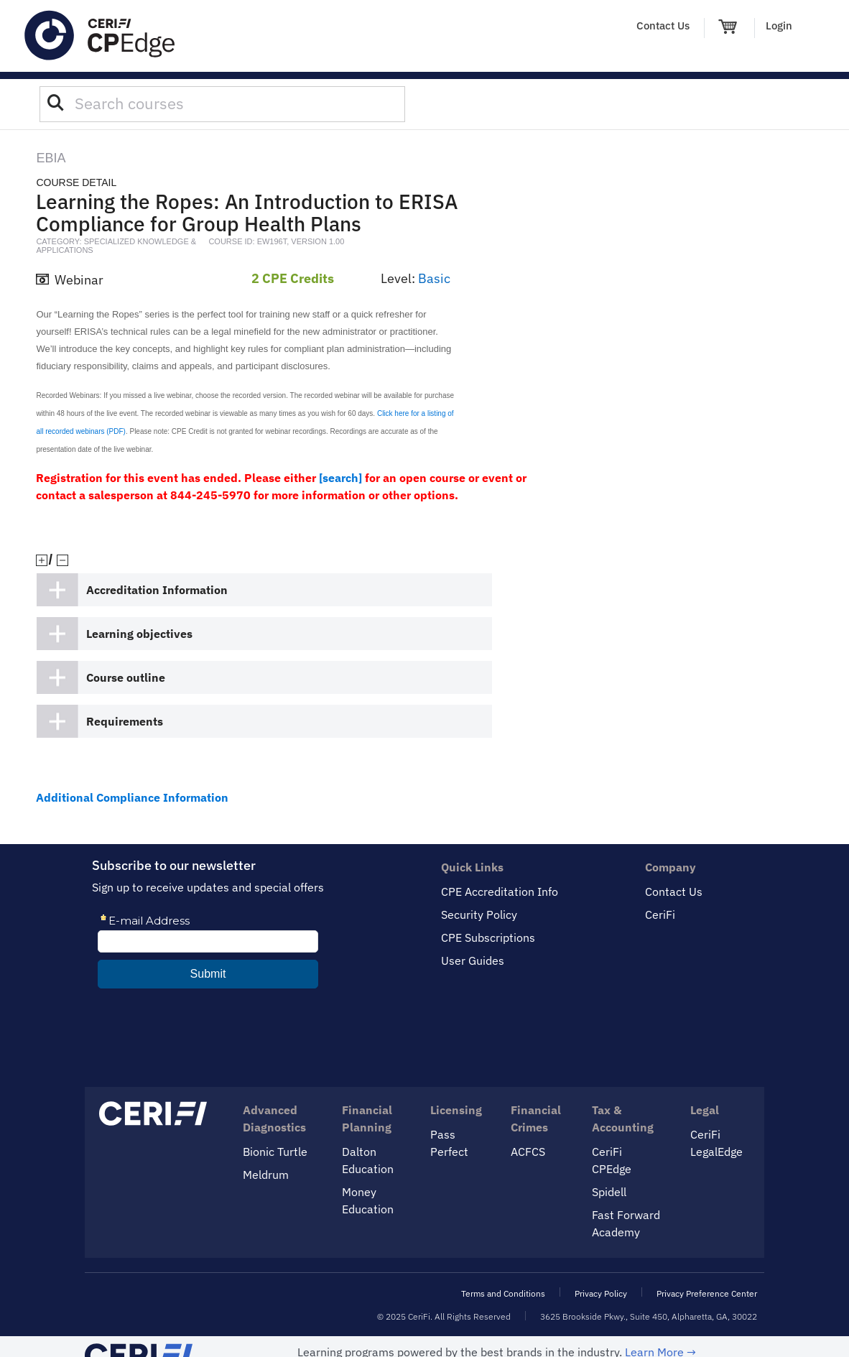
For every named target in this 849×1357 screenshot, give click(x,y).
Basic (434, 278)
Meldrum (266, 1174)
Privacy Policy (601, 1293)
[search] (340, 478)
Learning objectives (139, 633)
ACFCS (528, 1151)
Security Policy (479, 914)
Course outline (125, 677)
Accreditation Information (157, 590)
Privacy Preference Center (707, 1293)
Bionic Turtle (275, 1151)
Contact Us (663, 25)
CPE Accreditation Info (499, 891)
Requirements (124, 721)
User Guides (472, 960)
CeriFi (660, 914)
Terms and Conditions (503, 1293)
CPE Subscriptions (488, 937)
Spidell (609, 1192)
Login (779, 25)
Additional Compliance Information (132, 797)
